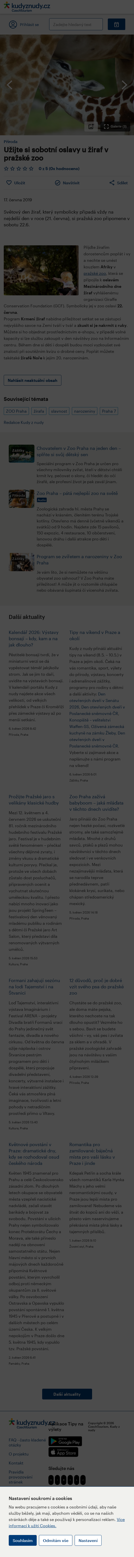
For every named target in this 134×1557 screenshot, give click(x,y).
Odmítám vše (55, 1540)
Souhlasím (23, 1540)
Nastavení (88, 1540)
